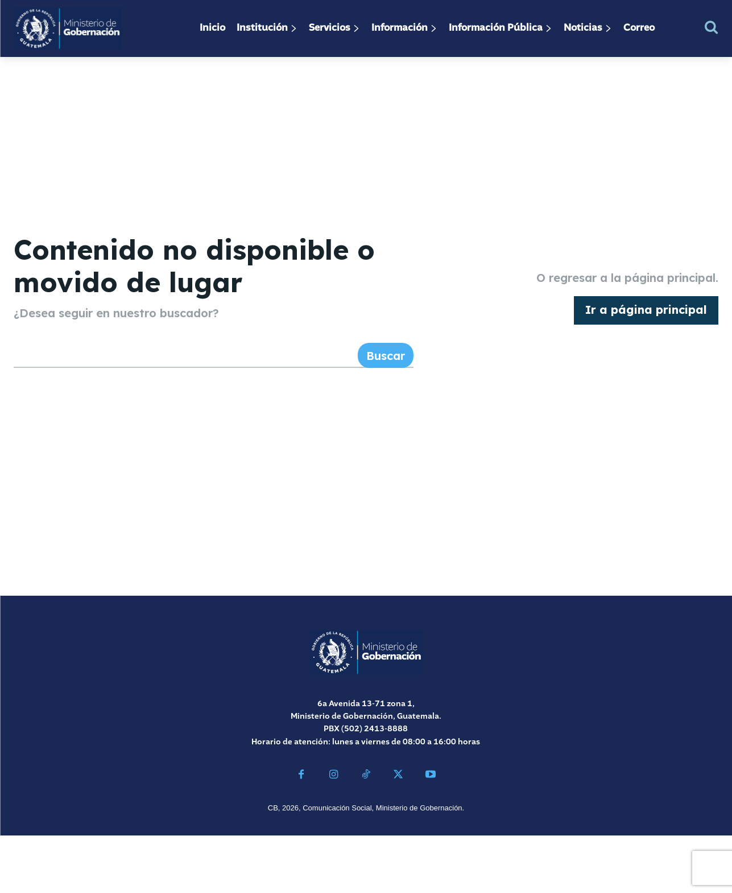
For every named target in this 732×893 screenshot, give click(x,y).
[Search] (385, 413)
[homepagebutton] (646, 339)
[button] (711, 27)
